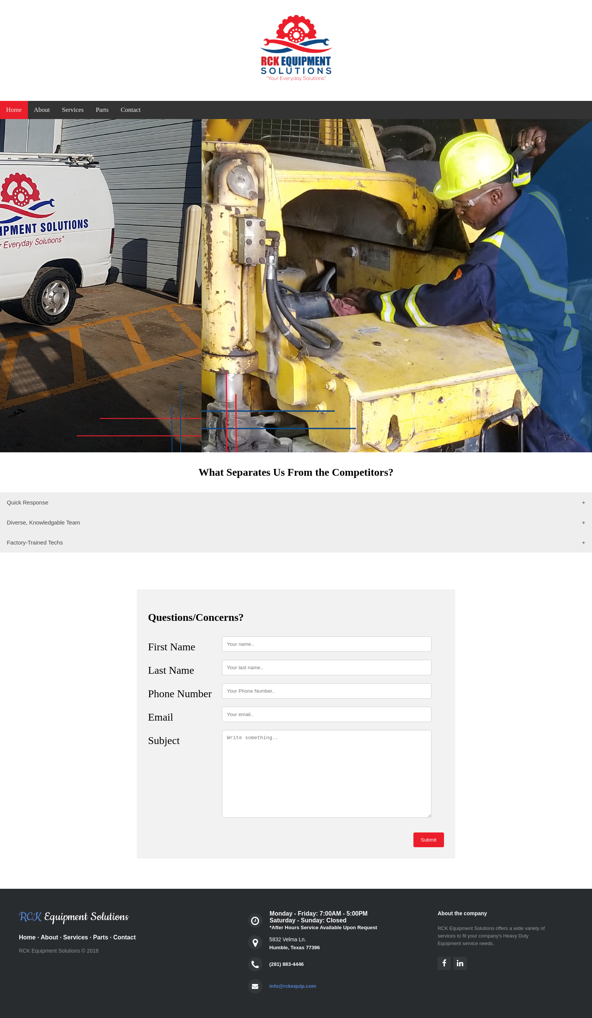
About (42, 109)
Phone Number (180, 693)
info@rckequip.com (292, 986)
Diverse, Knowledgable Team (43, 522)
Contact (131, 109)
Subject (164, 740)
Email (160, 717)
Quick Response (27, 502)
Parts (102, 109)
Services (73, 109)
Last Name (171, 670)
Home (14, 109)
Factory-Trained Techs (35, 542)
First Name (171, 647)
